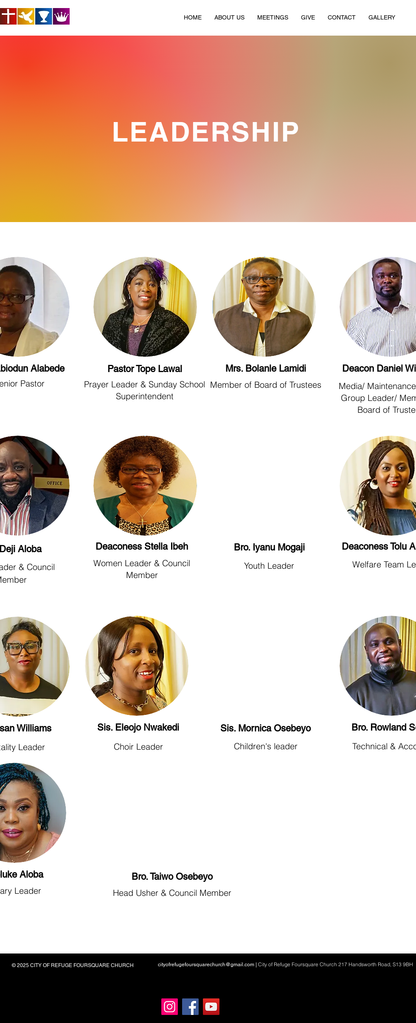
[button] (229, 17)
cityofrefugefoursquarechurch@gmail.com (206, 964)
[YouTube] (211, 1006)
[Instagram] (169, 1006)
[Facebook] (190, 1006)
